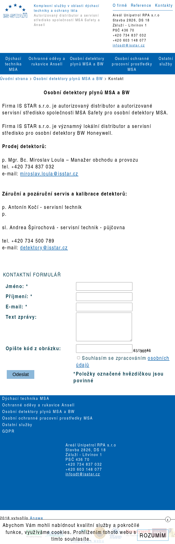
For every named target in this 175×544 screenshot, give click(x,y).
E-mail (14, 306)
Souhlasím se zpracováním (122, 361)
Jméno (14, 286)
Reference (141, 5)
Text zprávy (20, 316)
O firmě (120, 5)
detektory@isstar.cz (44, 247)
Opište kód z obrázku (32, 348)
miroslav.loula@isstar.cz (49, 173)
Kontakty (164, 5)
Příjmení (16, 296)
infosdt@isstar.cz (129, 45)
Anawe (36, 518)
